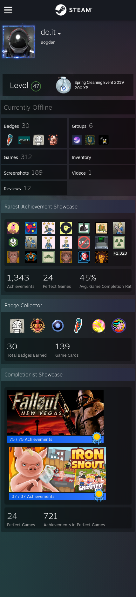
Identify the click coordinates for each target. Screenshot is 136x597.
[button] (25, 85)
